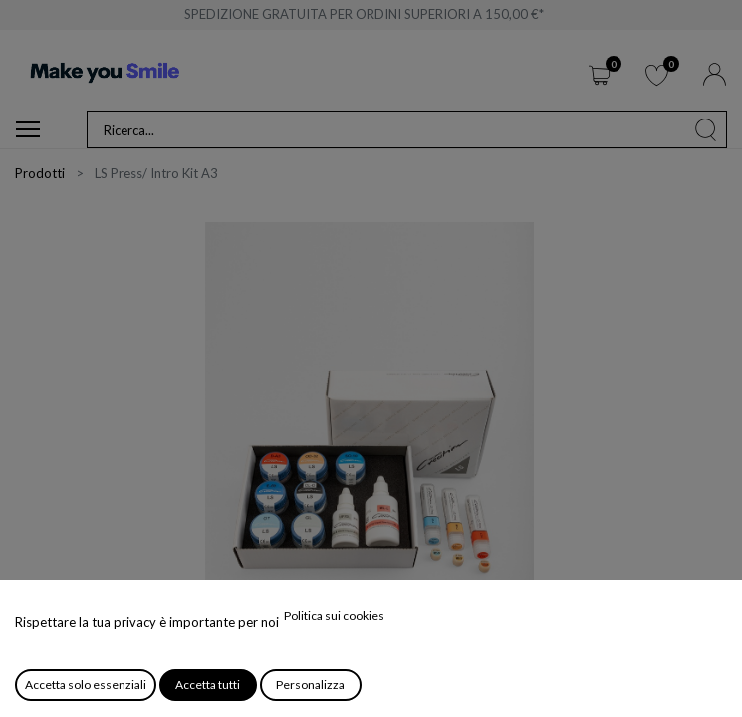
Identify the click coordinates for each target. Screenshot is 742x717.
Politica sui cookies (334, 615)
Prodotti (40, 173)
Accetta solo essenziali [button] (85, 684)
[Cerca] (706, 129)
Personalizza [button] (310, 684)
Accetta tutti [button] (207, 684)
